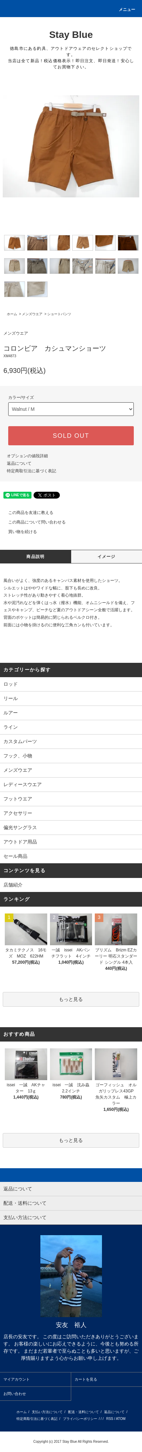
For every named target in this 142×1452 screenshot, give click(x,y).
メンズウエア (32, 314)
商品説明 (35, 556)
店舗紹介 (13, 885)
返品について (19, 463)
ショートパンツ (59, 314)
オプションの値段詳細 (27, 455)
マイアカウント (16, 1379)
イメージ (107, 556)
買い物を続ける (18, 531)
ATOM (121, 1419)
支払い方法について (47, 1412)
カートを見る (86, 1379)
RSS (109, 1419)
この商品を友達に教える (26, 512)
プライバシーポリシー (80, 1419)
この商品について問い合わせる (33, 522)
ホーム (12, 314)
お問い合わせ (14, 1394)
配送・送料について (83, 1412)
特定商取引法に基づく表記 (31, 471)
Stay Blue (71, 34)
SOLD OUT (71, 435)
